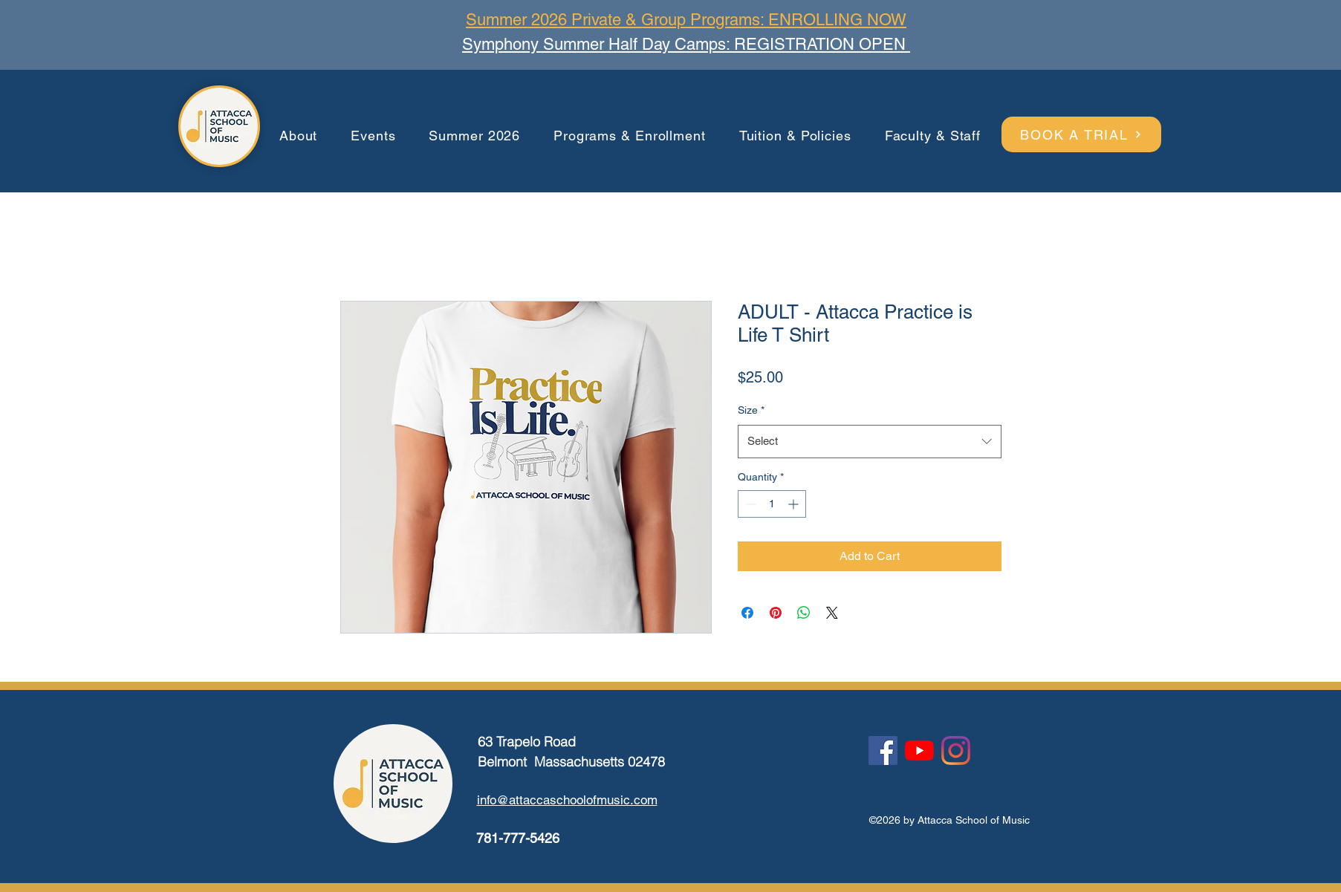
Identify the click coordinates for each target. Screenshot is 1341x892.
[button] (298, 136)
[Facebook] (882, 750)
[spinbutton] (772, 504)
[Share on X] (832, 613)
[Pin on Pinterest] (776, 613)
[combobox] (869, 441)
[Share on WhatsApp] (804, 613)
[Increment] (794, 504)
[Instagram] (955, 750)
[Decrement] (749, 504)
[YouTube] (919, 750)
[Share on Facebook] (747, 613)
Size (751, 410)
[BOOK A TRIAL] (1081, 134)
